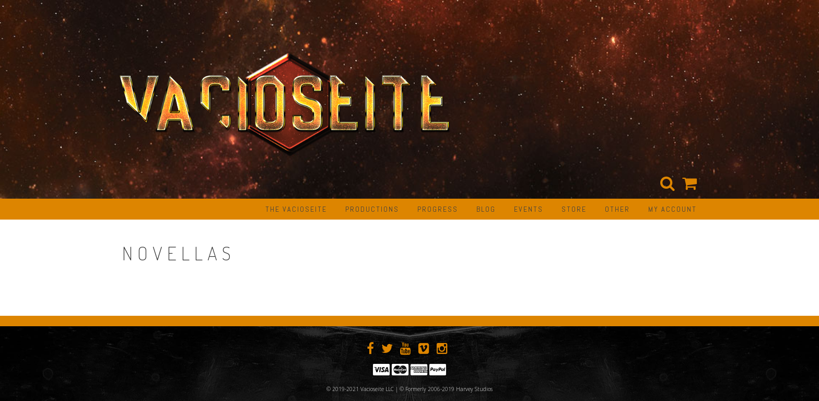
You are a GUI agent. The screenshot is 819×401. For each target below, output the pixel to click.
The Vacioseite (296, 209)
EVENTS (528, 209)
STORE (574, 209)
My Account (672, 209)
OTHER (617, 209)
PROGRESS (437, 209)
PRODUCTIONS (372, 209)
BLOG (486, 209)
